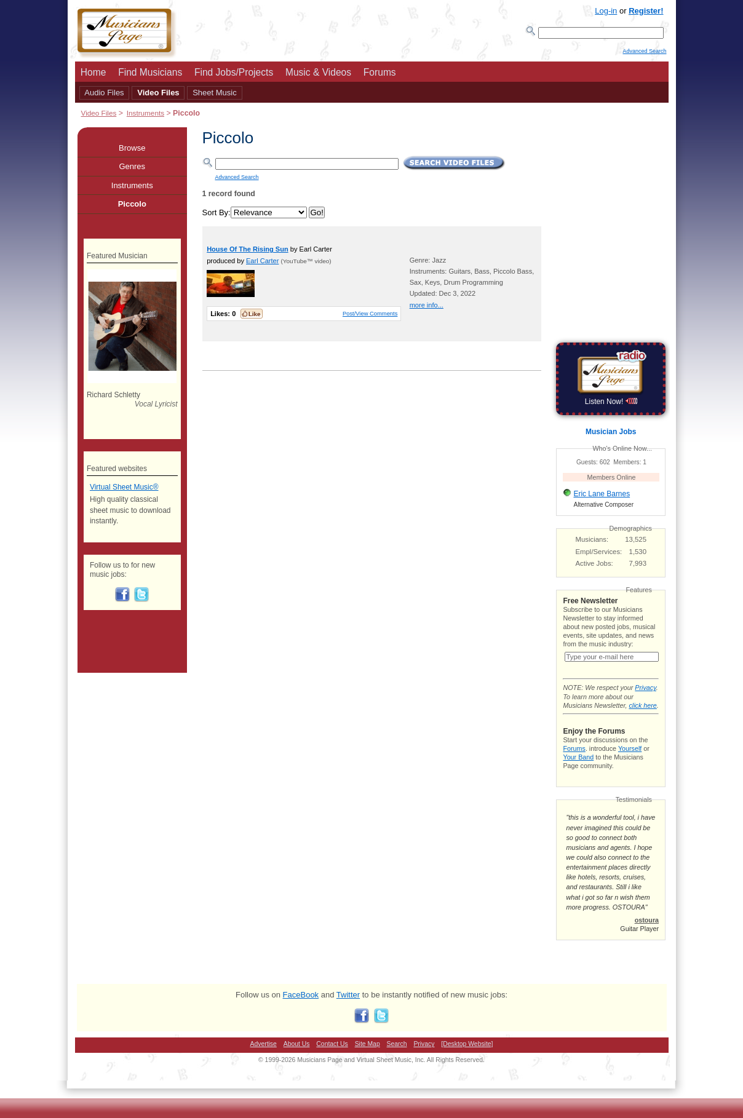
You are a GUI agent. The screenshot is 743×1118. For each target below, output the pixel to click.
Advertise (263, 1056)
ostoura (647, 932)
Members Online (611, 481)
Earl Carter (262, 264)
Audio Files (104, 96)
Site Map (367, 1056)
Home (93, 76)
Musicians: (592, 543)
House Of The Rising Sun (247, 252)
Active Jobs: (594, 567)
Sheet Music (215, 96)
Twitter (348, 1007)
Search (397, 1056)
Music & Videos (318, 76)
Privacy (645, 700)
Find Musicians (150, 76)
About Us (297, 1056)
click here (642, 717)
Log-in (606, 10)
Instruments (145, 117)
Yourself (630, 760)
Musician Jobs (611, 435)
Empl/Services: (599, 555)
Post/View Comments (370, 317)
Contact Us (332, 1056)
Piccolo (132, 207)
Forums (380, 76)
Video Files (158, 96)
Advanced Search (644, 56)
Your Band (578, 769)
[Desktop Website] (467, 1056)
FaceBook (301, 1007)
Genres (132, 170)
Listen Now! (611, 405)
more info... (426, 308)
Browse (132, 151)
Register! (646, 10)
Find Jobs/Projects (233, 76)
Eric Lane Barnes (601, 497)
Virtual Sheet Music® (124, 490)
